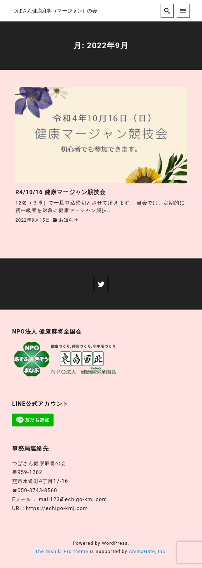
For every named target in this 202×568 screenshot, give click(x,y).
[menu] (183, 10)
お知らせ (69, 220)
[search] (167, 10)
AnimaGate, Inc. (148, 551)
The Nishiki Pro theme (61, 551)
